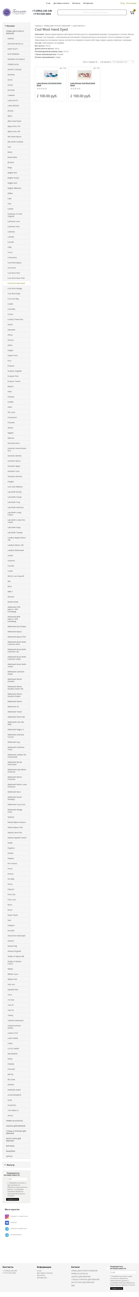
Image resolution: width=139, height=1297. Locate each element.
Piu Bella (11, 879)
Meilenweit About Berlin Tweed (17, 665)
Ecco (9, 360)
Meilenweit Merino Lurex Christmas (17, 785)
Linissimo (11, 560)
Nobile (10, 843)
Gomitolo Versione (15, 476)
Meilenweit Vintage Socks (15, 810)
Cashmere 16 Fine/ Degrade (15, 215)
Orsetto (11, 853)
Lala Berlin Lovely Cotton (14, 513)
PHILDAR (11, 1069)
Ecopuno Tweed (14, 381)
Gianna (10, 428)
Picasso (11, 874)
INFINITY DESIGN (14, 69)
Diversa (10, 340)
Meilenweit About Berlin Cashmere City (17, 650)
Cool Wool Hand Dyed (16, 283)
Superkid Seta (13, 989)
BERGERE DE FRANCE (16, 59)
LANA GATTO (13, 100)
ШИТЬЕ (9, 1156)
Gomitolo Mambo (14, 456)
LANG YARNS (13, 1038)
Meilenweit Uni (13, 706)
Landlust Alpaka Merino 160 (17, 539)
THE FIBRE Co (13, 1110)
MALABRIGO (13, 1054)
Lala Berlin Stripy (14, 527)
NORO (10, 1059)
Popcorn (11, 889)
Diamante (11, 330)
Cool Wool (12, 268)
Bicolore (11, 162)
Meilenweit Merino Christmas (15, 778)
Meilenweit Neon (14, 792)
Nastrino (11, 817)
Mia (9, 581)
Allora (10, 116)
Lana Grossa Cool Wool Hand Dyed (49, 84)
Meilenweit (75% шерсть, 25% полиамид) (14, 609)
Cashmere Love (14, 221)
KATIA (10, 80)
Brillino (10, 193)
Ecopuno (11, 366)
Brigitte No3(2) (13, 178)
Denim (10, 324)
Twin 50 (11, 1010)
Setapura (11, 925)
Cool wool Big (13, 299)
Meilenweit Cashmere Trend (16, 748)
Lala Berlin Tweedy (15, 532)
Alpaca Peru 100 (14, 126)
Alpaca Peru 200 (14, 131)
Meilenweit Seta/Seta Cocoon (16, 735)
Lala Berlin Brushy (15, 492)
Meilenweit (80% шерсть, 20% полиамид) (14, 619)
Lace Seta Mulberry (15, 487)
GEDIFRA (11, 75)
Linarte (10, 555)
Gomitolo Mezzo (14, 461)
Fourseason (12, 417)
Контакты (76, 3)
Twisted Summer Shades (14, 1026)
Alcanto (10, 111)
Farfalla (10, 402)
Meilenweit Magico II (16, 729)
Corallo (10, 304)
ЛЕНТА (10, 1115)
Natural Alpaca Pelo (15, 827)
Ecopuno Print (13, 376)
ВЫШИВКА (10, 1151)
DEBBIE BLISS (13, 64)
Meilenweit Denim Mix (16, 717)
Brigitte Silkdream (14, 188)
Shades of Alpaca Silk (16, 956)
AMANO (11, 38)
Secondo (11, 930)
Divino (10, 345)
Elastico (11, 386)
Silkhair (10, 969)
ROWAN (11, 1084)
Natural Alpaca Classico (17, 822)
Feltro (10, 407)
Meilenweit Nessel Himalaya (15, 798)
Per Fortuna (12, 863)
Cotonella (11, 309)
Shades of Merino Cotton (14, 962)
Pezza (10, 868)
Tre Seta (11, 1000)
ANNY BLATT (13, 49)
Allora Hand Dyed (14, 121)
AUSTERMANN (13, 54)
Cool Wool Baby (14, 293)
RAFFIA (10, 1074)
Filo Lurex (11, 412)
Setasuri (11, 941)
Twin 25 (11, 1005)
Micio (10, 586)
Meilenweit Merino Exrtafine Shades (15, 695)
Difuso (10, 335)
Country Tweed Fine (15, 319)
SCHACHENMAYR (14, 1095)
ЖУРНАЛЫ (10, 1146)
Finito (10, 391)
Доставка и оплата (61, 3)
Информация (44, 1267)
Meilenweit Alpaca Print (17, 637)
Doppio (10, 350)
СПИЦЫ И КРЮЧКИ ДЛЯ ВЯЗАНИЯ (16, 1132)
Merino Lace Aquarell (16, 576)
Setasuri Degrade (14, 951)
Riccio (10, 905)
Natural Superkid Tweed (17, 838)
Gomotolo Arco (14, 443)
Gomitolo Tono (14, 471)
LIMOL (10, 1043)
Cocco (10, 252)
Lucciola (11, 566)
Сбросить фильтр (16, 1185)
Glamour (11, 438)
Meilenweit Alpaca (15, 631)
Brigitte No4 (12, 183)
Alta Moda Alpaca (14, 136)
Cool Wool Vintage (15, 288)
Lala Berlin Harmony (15, 507)
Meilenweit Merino (15, 701)
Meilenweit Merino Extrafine (15, 680)
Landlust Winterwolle (16, 550)
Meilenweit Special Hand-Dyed (15, 763)
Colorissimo (12, 257)
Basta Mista (12, 157)
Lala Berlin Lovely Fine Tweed (16, 521)
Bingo (10, 167)
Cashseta (11, 232)
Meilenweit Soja (14, 742)
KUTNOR (11, 90)
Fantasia (11, 397)
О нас (48, 3)
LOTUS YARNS (13, 1048)
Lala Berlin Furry (14, 502)
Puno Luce (12, 899)
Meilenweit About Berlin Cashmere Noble (17, 658)
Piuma (10, 884)
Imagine (11, 481)
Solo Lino (11, 984)
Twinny (10, 1015)
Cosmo (10, 314)
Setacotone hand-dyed (16, 936)
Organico (11, 848)
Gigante (11, 433)
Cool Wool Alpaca (14, 262)
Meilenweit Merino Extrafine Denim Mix (15, 687)
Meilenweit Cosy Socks (16, 804)
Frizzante (11, 422)
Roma (10, 910)
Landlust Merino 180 (16, 545)
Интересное (88, 3)
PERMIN (11, 1064)
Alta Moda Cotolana (15, 142)
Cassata (11, 242)
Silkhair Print (12, 979)
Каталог (75, 1267)
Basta (10, 152)
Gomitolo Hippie (14, 466)
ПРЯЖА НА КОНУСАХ (14, 1121)
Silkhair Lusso (13, 974)
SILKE (10, 1100)
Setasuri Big (12, 946)
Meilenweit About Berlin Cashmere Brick (17, 643)
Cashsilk (11, 237)
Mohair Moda (13, 602)
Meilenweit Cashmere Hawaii (16, 673)
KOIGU (10, 85)
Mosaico (11, 597)
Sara (9, 920)
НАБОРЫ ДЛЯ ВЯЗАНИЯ (15, 1126)
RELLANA (11, 1079)
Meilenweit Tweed (15, 712)
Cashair (10, 209)
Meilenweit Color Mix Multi (16, 723)
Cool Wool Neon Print (16, 278)
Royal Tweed (13, 915)
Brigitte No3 (12, 173)
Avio (9, 147)
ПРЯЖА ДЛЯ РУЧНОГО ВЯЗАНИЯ (15, 32)
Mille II (10, 591)
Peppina (11, 858)
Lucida (10, 571)
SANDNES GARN (14, 1090)
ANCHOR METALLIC (15, 44)
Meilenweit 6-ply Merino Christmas (17, 770)
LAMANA (11, 95)
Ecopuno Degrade (15, 371)
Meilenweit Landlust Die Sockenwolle (17, 756)
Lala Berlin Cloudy (14, 497)
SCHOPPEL (12, 1105)
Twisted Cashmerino (16, 1020)
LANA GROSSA (13, 105)
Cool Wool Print (14, 273)
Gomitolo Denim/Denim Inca (17, 449)
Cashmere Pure (14, 226)
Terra (10, 995)
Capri (10, 198)
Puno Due (11, 894)
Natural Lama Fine (15, 832)
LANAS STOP (13, 1033)
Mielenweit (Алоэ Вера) (17, 626)
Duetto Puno (13, 355)
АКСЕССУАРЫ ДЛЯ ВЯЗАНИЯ (13, 1139)
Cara (9, 203)
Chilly (10, 247)
